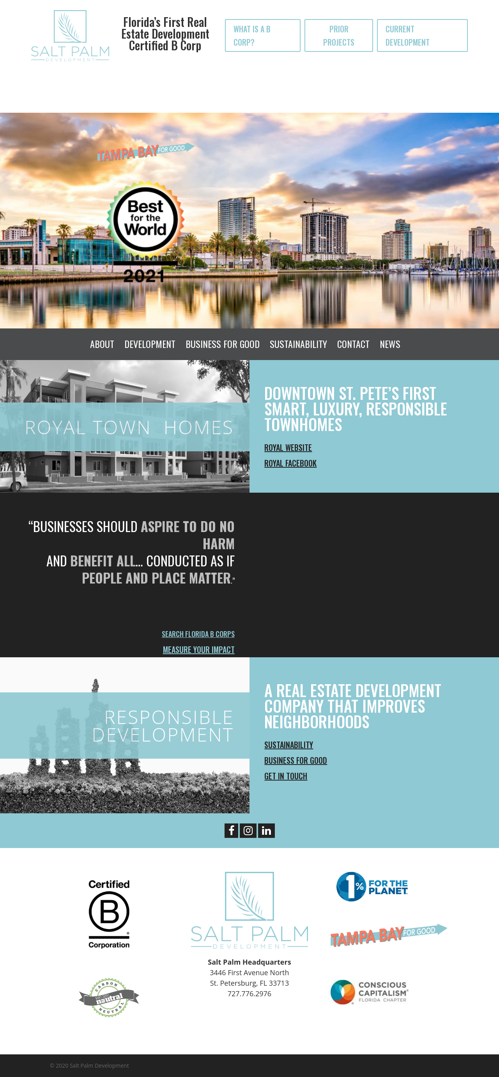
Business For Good (223, 344)
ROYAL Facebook (290, 463)
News (390, 344)
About (102, 344)
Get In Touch (285, 776)
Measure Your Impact (199, 649)
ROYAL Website (288, 447)
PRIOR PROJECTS (338, 35)
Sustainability (298, 344)
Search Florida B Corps (198, 634)
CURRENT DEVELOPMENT (408, 35)
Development (149, 344)
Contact (353, 344)
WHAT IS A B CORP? (252, 35)
